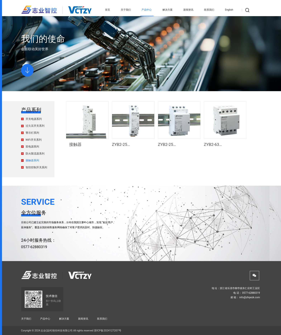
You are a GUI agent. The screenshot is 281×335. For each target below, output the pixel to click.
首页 (107, 9)
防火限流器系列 (35, 153)
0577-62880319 (34, 247)
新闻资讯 (188, 9)
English (229, 9)
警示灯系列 (32, 132)
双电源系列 (32, 146)
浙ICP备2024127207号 (107, 330)
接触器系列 (32, 160)
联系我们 (209, 9)
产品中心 (147, 9)
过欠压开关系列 (35, 125)
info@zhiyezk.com (249, 297)
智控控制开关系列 (36, 167)
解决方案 (168, 9)
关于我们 (126, 9)
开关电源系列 (34, 119)
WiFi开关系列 (34, 139)
